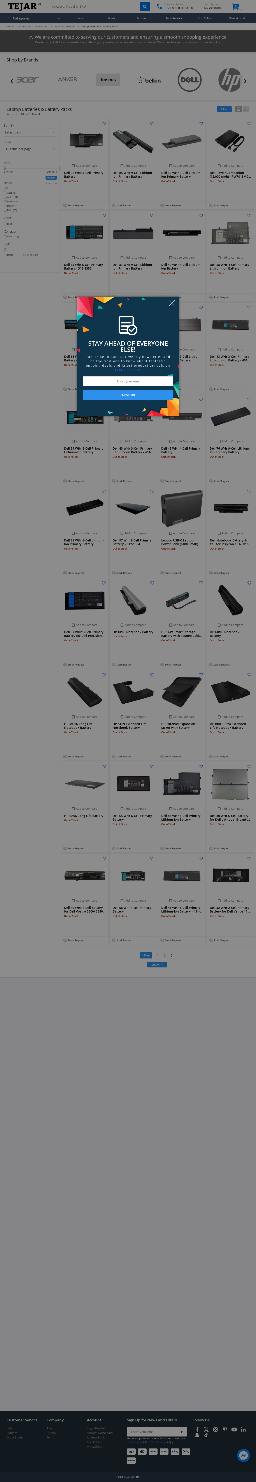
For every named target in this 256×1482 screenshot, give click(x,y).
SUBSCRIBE (128, 395)
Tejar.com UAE (128, 370)
